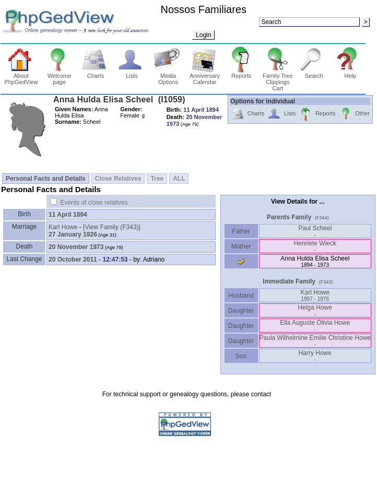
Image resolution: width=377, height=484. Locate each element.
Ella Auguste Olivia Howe (315, 325)
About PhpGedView (21, 76)
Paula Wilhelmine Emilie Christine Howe (315, 340)
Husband (241, 295)
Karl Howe (63, 227)
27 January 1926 (73, 234)
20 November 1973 (76, 247)
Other (354, 114)
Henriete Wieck (315, 246)
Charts (96, 73)
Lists (132, 73)
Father (241, 231)
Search (314, 73)
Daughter (241, 310)
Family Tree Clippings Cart (277, 79)
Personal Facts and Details (46, 178)
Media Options (168, 76)
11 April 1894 (68, 214)
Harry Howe (315, 355)
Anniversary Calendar (205, 76)
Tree (156, 178)
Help (350, 73)
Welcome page (59, 76)
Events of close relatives (93, 202)
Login (203, 35)
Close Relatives (118, 178)
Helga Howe (315, 310)
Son (241, 356)
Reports (241, 73)
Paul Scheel (315, 231)
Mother (241, 246)
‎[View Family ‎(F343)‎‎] (111, 227)
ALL (179, 178)
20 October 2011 (73, 259)
